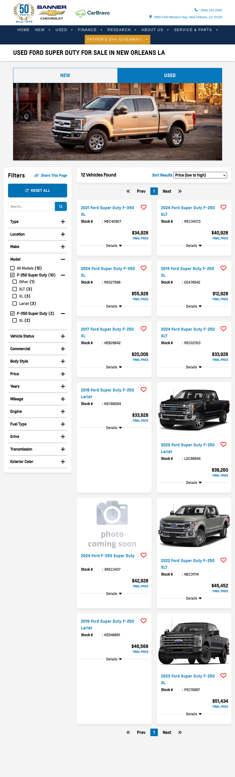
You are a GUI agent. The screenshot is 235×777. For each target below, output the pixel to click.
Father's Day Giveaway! (115, 39)
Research (120, 30)
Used (62, 30)
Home (23, 30)
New (40, 30)
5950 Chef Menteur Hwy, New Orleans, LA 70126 (185, 17)
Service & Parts (194, 30)
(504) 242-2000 (208, 10)
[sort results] (200, 175)
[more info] (113, 200)
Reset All (37, 190)
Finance (88, 30)
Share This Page (50, 175)
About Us (153, 30)
